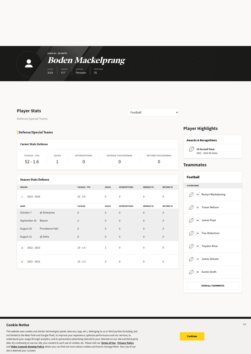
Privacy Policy (125, 345)
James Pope (201, 220)
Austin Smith (201, 272)
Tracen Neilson (203, 207)
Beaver (34, 220)
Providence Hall (39, 229)
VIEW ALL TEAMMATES (212, 285)
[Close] (244, 328)
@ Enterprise (37, 212)
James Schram (203, 259)
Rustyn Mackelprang (206, 194)
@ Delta (34, 237)
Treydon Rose (202, 246)
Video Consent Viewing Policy (27, 349)
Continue (192, 339)
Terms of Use (108, 345)
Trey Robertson (203, 233)
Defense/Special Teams (32, 119)
